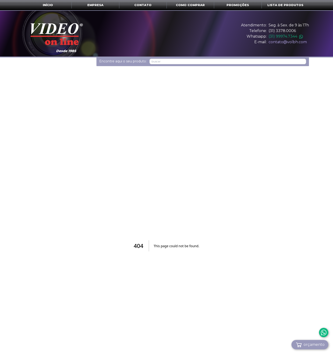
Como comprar (190, 5)
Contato (143, 5)
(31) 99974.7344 (286, 36)
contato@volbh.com (288, 42)
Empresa (95, 5)
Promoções (238, 5)
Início (48, 5)
